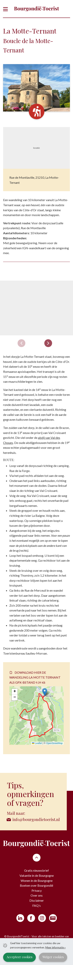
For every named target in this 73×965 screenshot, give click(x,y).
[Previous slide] (21, 343)
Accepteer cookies (19, 957)
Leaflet (37, 743)
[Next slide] (48, 343)
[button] (44, 692)
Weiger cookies (53, 957)
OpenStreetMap (54, 743)
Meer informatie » (55, 947)
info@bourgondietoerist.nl (36, 819)
